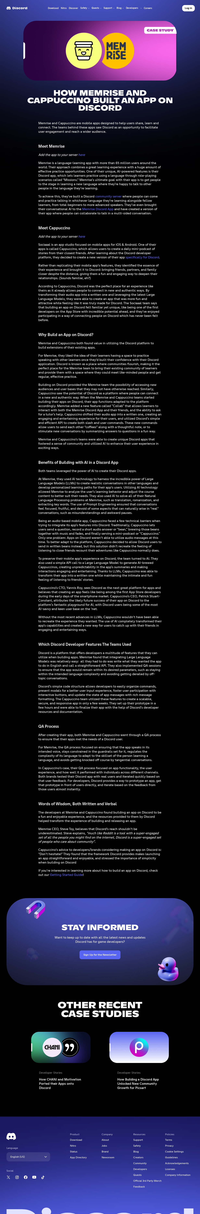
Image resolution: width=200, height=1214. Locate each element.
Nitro (64, 9)
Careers (148, 9)
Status (73, 1151)
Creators (138, 1157)
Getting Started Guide (66, 875)
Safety (137, 1145)
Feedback (139, 1186)
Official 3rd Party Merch (147, 1181)
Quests (137, 1175)
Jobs (104, 1145)
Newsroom (108, 1157)
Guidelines (171, 1157)
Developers (140, 1169)
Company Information (177, 1175)
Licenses (170, 1169)
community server (108, 196)
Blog (136, 1151)
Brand (105, 1151)
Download (53, 9)
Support (138, 1140)
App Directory (78, 1157)
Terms (168, 1140)
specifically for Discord (142, 257)
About (105, 1140)
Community (140, 1163)
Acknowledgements (177, 1163)
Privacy (169, 1145)
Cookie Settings (174, 1151)
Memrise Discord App (97, 209)
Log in (188, 8)
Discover (74, 9)
